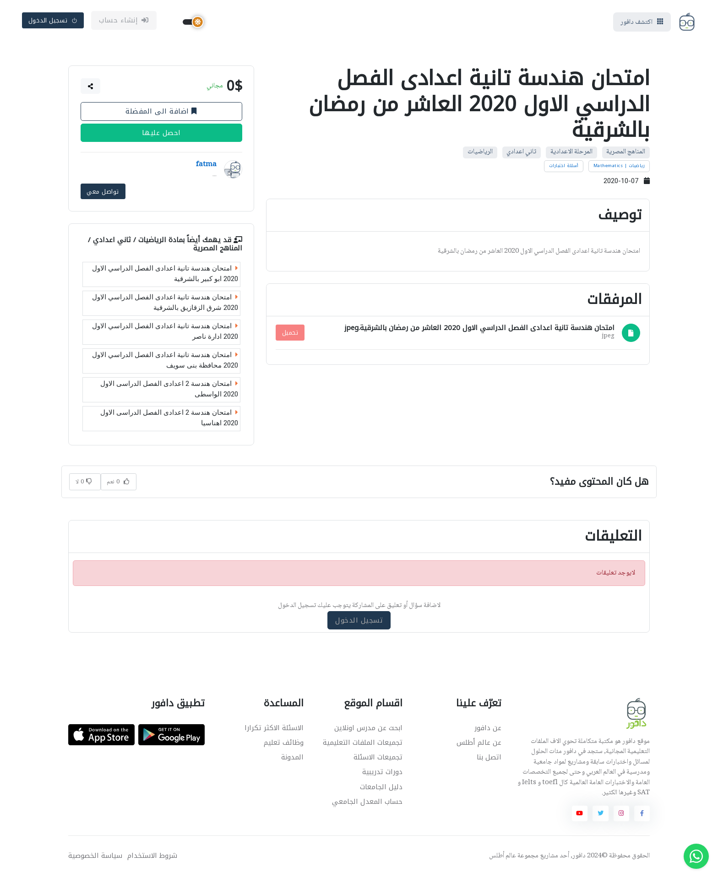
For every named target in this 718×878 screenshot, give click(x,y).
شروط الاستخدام (152, 857)
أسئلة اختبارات (564, 168)
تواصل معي (103, 193)
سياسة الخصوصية (95, 857)
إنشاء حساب (124, 21)
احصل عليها (161, 135)
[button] (91, 88)
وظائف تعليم (284, 743)
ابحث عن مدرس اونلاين (368, 729)
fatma (206, 167)
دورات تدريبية (382, 773)
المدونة (292, 758)
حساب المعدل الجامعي (367, 802)
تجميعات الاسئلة (378, 758)
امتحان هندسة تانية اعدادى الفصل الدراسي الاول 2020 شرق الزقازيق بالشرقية (165, 303)
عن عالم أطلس (479, 743)
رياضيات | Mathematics (619, 168)
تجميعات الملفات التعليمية (363, 743)
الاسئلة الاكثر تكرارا (274, 729)
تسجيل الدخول (53, 21)
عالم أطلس (502, 857)
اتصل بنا (489, 758)
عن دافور (487, 729)
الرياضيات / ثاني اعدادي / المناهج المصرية (165, 245)
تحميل (290, 334)
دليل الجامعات (381, 787)
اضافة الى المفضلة (161, 113)
